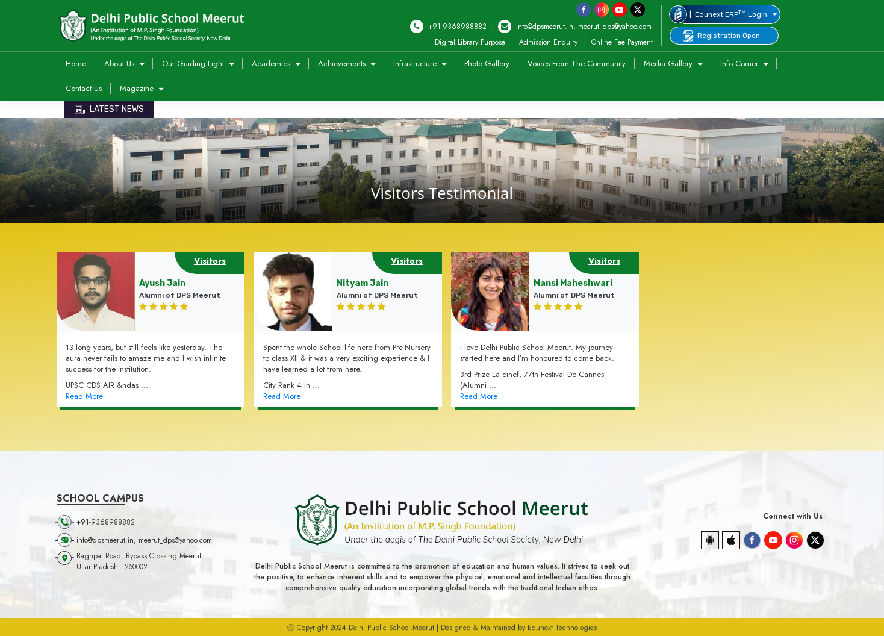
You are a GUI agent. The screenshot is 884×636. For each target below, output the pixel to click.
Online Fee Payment (622, 42)
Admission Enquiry (548, 42)
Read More (84, 396)
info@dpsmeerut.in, (537, 26)
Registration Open (721, 36)
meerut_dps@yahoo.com (615, 26)
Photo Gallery (486, 63)
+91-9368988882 (448, 26)
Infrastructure (416, 63)
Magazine (138, 88)
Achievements (343, 63)
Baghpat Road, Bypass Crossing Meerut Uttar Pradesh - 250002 (138, 561)
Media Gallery (669, 63)
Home (76, 63)
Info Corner (740, 63)
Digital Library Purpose (470, 42)
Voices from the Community (577, 63)
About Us (120, 63)
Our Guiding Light (194, 63)
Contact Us (84, 88)
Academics (272, 63)
